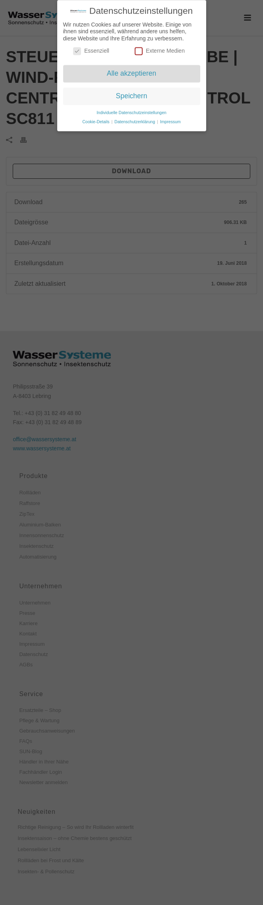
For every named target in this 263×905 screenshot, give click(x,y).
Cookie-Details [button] (96, 118)
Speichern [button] (131, 93)
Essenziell (91, 48)
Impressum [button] (170, 118)
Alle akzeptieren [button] (132, 70)
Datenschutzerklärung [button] (135, 118)
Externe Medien (160, 48)
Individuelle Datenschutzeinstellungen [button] (131, 109)
